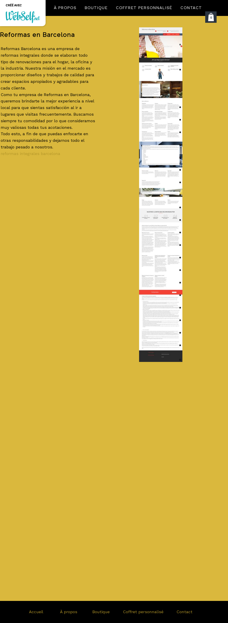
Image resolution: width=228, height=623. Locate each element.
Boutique (101, 611)
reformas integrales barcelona (30, 153)
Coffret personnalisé (143, 611)
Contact (184, 611)
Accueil (36, 611)
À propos (68, 611)
